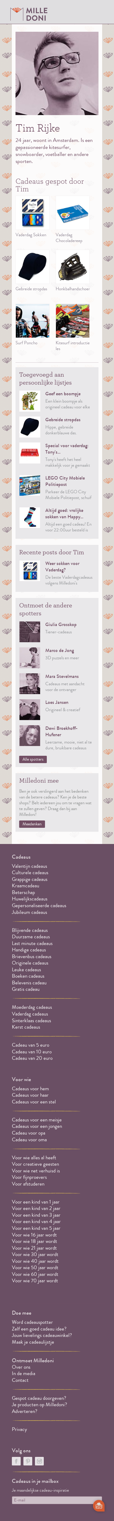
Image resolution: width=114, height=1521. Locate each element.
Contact (20, 1380)
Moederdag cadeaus (32, 1007)
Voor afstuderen (28, 1184)
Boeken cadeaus (28, 976)
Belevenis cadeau (29, 983)
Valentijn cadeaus (29, 866)
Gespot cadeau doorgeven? (39, 1398)
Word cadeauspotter (32, 1322)
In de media (23, 1373)
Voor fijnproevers (29, 1177)
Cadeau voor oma (29, 1139)
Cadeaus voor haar (30, 1095)
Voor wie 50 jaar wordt (35, 1267)
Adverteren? (24, 1411)
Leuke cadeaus (26, 969)
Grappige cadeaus (29, 879)
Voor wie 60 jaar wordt (35, 1274)
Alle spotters (32, 759)
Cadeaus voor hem (30, 1088)
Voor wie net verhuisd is (36, 1171)
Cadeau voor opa (28, 1133)
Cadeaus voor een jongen (37, 1126)
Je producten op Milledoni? (39, 1404)
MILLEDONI (28, 14)
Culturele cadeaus (30, 872)
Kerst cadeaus (26, 1027)
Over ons (21, 1367)
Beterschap (23, 892)
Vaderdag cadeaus (30, 1014)
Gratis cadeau (26, 989)
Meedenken (32, 824)
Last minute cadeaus (32, 943)
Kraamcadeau (25, 885)
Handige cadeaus (29, 950)
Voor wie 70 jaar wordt (35, 1280)
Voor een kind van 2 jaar (36, 1208)
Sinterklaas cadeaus (31, 1020)
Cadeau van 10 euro (32, 1052)
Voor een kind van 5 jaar (36, 1228)
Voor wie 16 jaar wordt (34, 1235)
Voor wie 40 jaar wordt (35, 1261)
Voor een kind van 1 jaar (36, 1202)
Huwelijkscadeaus (29, 899)
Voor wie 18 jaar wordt (34, 1241)
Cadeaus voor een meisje (37, 1120)
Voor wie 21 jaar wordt (34, 1248)
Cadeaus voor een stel (34, 1102)
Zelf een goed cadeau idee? (39, 1329)
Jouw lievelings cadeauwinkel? (42, 1335)
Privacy (19, 1429)
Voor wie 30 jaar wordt (35, 1254)
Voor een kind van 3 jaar (36, 1215)
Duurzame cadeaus (31, 936)
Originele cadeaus (30, 963)
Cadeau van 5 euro (30, 1045)
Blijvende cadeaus (30, 930)
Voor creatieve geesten (35, 1164)
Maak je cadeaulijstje (33, 1342)
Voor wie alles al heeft (34, 1157)
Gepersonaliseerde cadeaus (39, 905)
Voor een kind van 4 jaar (36, 1221)
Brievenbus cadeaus (31, 956)
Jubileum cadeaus (29, 912)
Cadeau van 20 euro (32, 1058)
